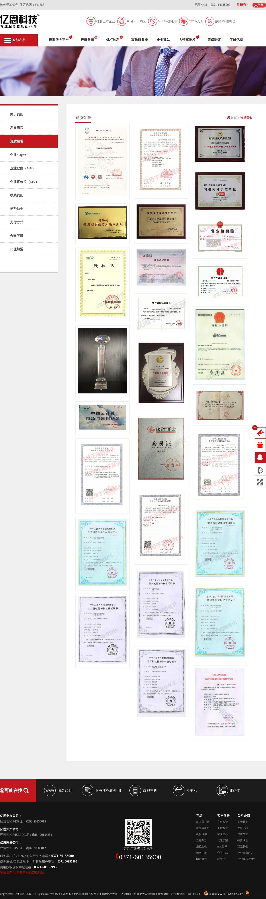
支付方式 (16, 222)
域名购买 (65, 790)
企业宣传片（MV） (24, 182)
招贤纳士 (16, 209)
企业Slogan (18, 155)
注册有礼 (243, 4)
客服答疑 (222, 821)
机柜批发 (112, 40)
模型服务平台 (59, 40)
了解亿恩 (236, 40)
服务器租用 (202, 828)
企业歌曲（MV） (22, 168)
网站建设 (201, 859)
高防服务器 (139, 40)
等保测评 (214, 40)
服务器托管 (202, 821)
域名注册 (201, 852)
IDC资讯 (222, 846)
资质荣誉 (16, 141)
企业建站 (163, 40)
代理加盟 (16, 249)
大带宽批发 (187, 40)
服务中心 (222, 859)
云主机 (191, 790)
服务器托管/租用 (108, 790)
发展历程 (16, 128)
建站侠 (234, 790)
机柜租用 (201, 834)
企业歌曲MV (244, 852)
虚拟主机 (150, 790)
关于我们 (16, 114)
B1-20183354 (195, 893)
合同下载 (16, 236)
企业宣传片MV (246, 859)
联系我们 (16, 195)
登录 (260, 4)
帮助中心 (222, 834)
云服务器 (87, 40)
